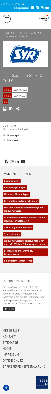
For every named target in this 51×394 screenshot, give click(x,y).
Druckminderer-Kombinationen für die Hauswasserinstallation (24, 219)
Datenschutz (13, 360)
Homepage (11, 135)
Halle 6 (7, 89)
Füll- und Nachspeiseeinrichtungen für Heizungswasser (24, 209)
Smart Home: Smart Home (18, 260)
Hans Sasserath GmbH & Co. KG (18, 36)
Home (7, 348)
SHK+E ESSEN (9, 33)
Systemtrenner (12, 234)
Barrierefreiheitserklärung (24, 366)
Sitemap (10, 342)
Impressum (11, 139)
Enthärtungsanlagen (15, 187)
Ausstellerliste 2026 (29, 33)
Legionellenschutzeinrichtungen (21, 200)
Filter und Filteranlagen (16, 194)
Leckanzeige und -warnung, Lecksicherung (18, 252)
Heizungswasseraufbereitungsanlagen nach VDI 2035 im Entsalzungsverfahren (25, 242)
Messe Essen (12, 330)
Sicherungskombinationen (18, 227)
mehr (9, 308)
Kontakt (9, 336)
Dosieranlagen (11, 180)
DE (5, 101)
